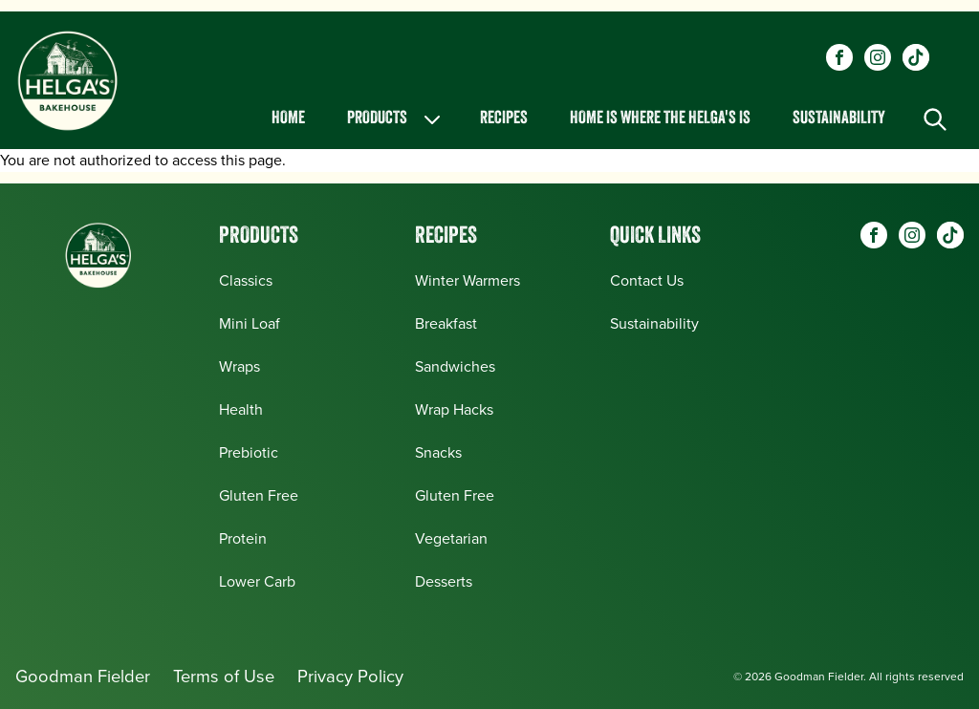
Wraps (239, 366)
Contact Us (647, 280)
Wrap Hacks (454, 409)
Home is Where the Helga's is (660, 119)
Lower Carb (257, 581)
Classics (245, 280)
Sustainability (839, 119)
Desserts (443, 581)
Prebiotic (248, 452)
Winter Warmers (467, 280)
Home (288, 119)
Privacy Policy (350, 676)
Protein (243, 538)
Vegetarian (451, 538)
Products (395, 119)
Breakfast (446, 323)
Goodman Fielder (82, 676)
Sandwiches (455, 366)
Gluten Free (258, 495)
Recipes (504, 119)
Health (241, 409)
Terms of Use (223, 676)
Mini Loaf (249, 323)
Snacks (438, 452)
